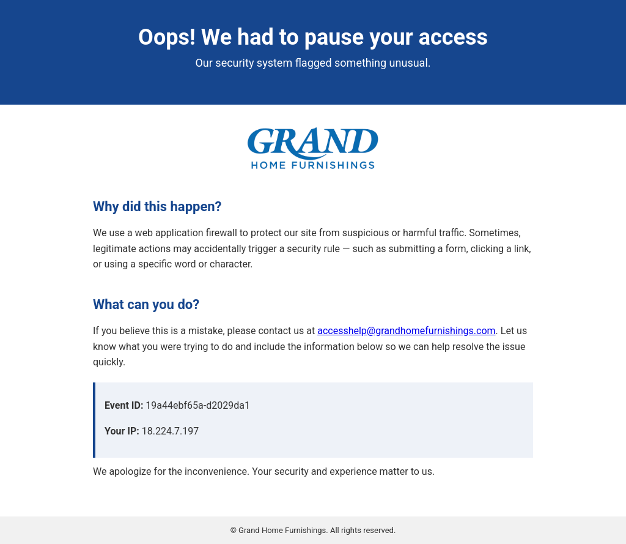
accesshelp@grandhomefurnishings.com (406, 331)
